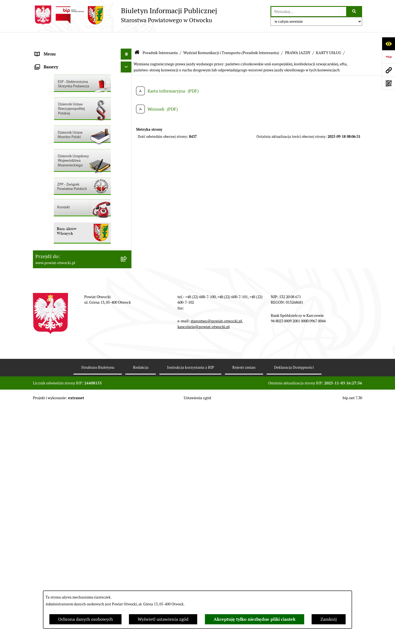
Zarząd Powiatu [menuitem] (50, 61)
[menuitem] (82, 226)
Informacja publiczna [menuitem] (56, 127)
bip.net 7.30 (352, 620)
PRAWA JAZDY (298, 37)
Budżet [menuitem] (42, 248)
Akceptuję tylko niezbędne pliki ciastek (254, 619)
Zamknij (328, 619)
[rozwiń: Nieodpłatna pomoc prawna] (127, 105)
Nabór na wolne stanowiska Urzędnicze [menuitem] (73, 182)
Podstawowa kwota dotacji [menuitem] (61, 215)
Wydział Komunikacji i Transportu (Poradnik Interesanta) (231, 37)
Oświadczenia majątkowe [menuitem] (60, 237)
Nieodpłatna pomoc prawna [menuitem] (62, 105)
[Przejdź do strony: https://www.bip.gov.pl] (388, 56)
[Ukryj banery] (126, 289)
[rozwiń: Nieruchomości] (127, 193)
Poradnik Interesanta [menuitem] (56, 83)
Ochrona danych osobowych (85, 619)
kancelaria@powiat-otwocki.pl (203, 549)
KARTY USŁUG (328, 37)
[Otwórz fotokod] (388, 83)
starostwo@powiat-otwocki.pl (216, 543)
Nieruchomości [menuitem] (49, 193)
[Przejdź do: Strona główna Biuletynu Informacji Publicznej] (137, 38)
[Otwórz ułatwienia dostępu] (388, 43)
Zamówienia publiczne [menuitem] (57, 204)
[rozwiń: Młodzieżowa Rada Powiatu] (127, 72)
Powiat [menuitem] (42, 94)
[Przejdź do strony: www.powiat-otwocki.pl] (388, 70)
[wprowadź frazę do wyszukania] (308, 11)
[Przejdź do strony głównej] (125, 15)
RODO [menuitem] (41, 116)
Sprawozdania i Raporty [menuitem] (58, 160)
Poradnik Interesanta (160, 37)
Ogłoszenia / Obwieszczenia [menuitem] (62, 149)
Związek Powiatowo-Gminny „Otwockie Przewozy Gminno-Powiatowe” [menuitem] (74, 262)
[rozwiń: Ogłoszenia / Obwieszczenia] (127, 149)
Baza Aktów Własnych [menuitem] (56, 276)
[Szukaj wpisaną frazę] (354, 11)
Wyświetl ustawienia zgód (163, 619)
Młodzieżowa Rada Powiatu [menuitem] (62, 72)
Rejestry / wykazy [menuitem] (52, 171)
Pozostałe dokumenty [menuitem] (56, 138)
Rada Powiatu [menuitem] (48, 50)
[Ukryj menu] (126, 39)
